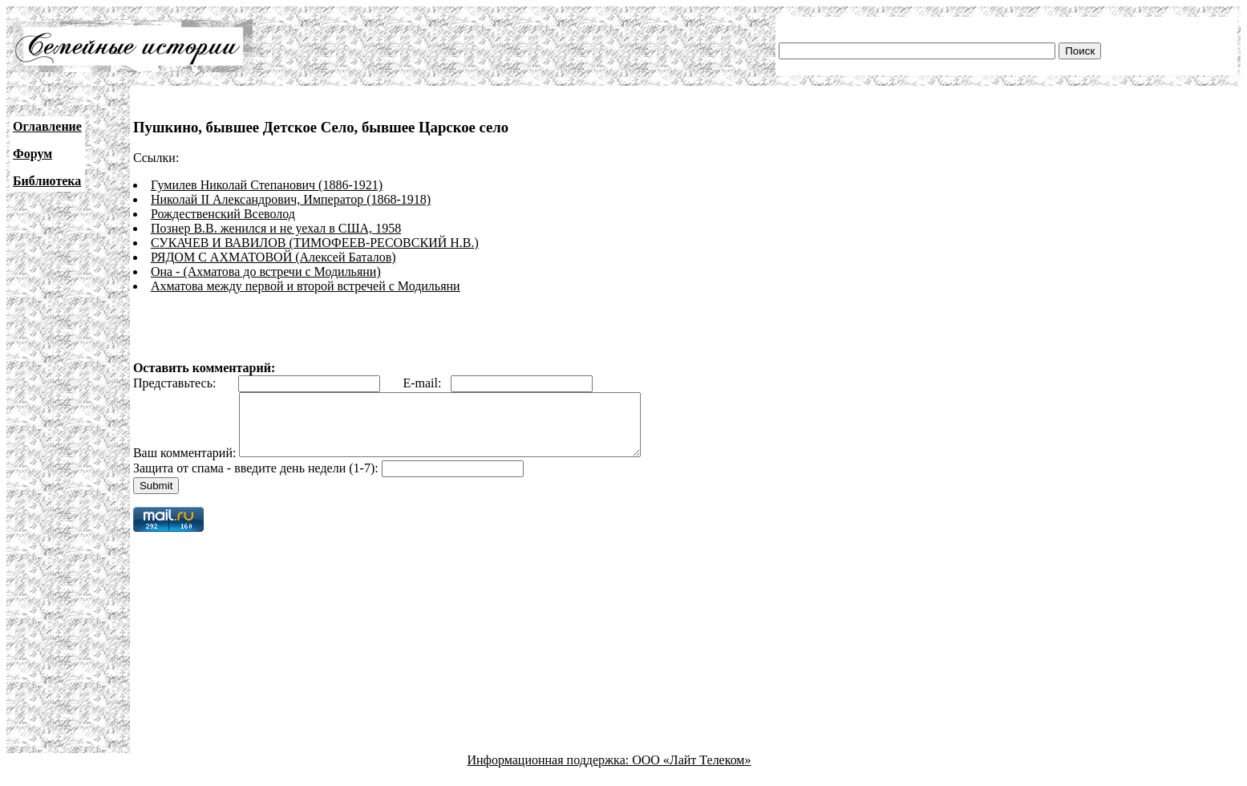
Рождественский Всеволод (223, 214)
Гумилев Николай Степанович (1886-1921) (267, 185)
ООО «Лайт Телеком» (691, 772)
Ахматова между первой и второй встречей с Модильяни (305, 286)
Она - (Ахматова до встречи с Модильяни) (266, 271)
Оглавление (47, 126)
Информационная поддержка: (550, 772)
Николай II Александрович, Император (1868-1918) (291, 199)
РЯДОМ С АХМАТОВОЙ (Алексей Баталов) (273, 257)
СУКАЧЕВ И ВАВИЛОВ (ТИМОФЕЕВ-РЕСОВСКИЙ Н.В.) (315, 242)
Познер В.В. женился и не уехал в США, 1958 (276, 228)
